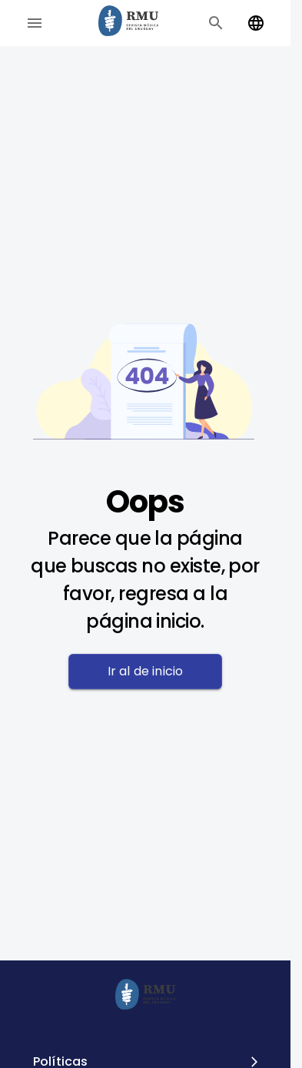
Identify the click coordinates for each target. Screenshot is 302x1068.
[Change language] (256, 23)
